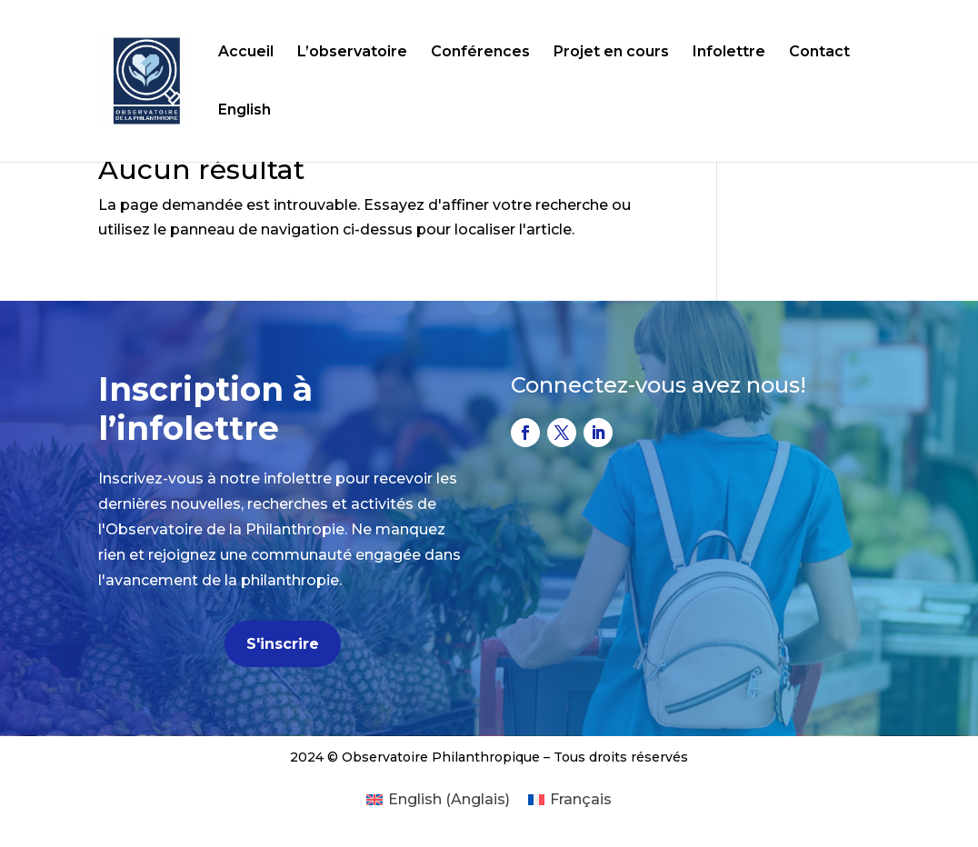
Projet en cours (611, 52)
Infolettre (729, 52)
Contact (819, 52)
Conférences (480, 52)
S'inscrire (282, 644)
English (244, 111)
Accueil (246, 52)
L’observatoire (352, 52)
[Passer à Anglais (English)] (438, 799)
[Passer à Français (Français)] (570, 799)
